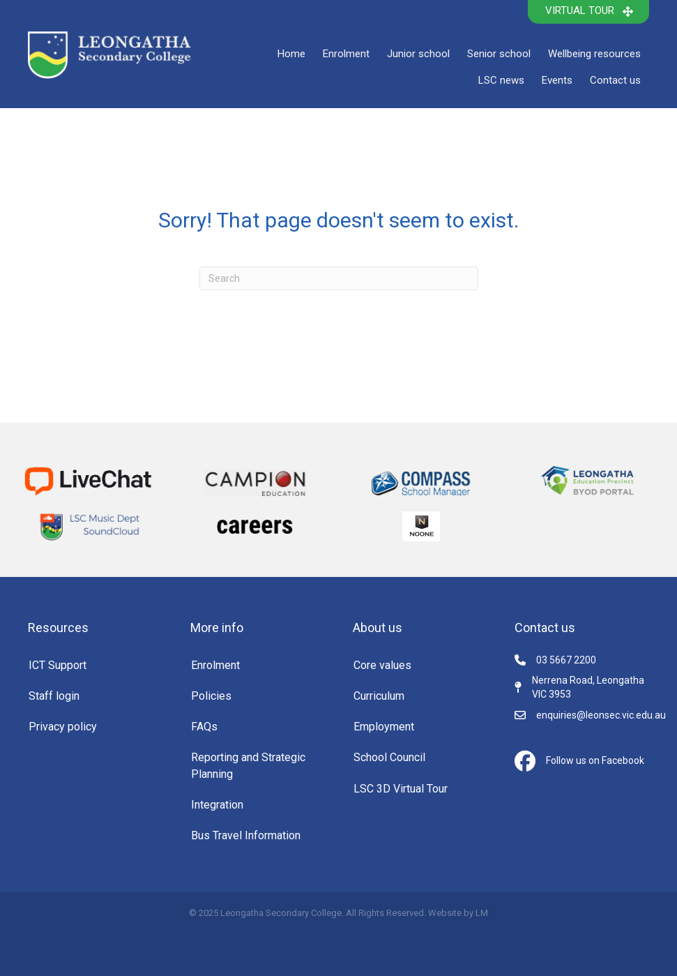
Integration (217, 804)
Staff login (54, 696)
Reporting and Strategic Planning (248, 765)
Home (291, 53)
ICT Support (57, 665)
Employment (383, 726)
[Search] (338, 278)
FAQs (204, 726)
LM (482, 913)
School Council (389, 757)
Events (557, 80)
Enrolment (346, 53)
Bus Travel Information (246, 835)
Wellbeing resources (594, 53)
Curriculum (378, 696)
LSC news (501, 80)
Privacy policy (63, 726)
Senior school (499, 53)
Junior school (418, 53)
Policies (211, 696)
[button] (588, 12)
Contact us (615, 80)
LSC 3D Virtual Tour (400, 788)
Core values (382, 665)
